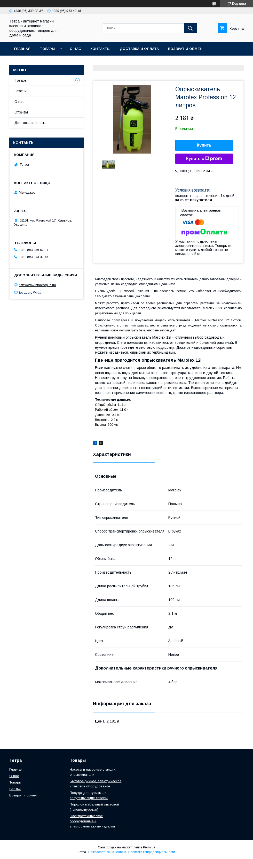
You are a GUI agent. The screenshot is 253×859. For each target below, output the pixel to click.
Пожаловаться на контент (107, 852)
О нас (75, 49)
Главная (22, 49)
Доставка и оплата (139, 49)
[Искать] (190, 28)
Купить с (204, 158)
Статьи (20, 91)
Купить (204, 145)
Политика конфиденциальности (151, 852)
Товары (47, 49)
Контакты (100, 49)
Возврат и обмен (185, 49)
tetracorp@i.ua (30, 292)
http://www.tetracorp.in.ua (37, 285)
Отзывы (21, 112)
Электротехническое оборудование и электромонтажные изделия (92, 821)
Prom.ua (149, 847)
